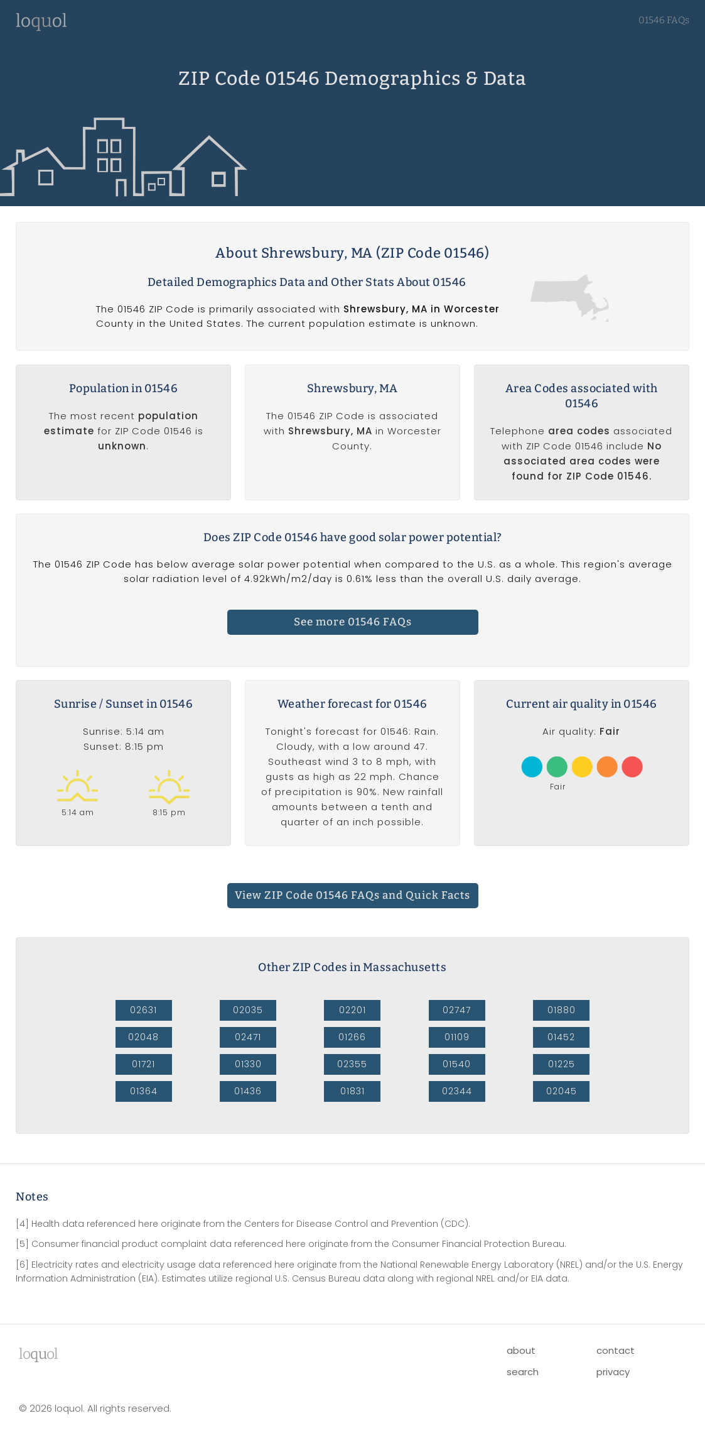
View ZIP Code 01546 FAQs (352, 895)
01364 (144, 1091)
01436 (248, 1091)
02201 (352, 1010)
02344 (457, 1091)
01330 (248, 1064)
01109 (457, 1037)
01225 (561, 1064)
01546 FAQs (663, 20)
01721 (143, 1064)
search (523, 1371)
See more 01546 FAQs (353, 622)
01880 (561, 1010)
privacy (613, 1371)
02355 (352, 1064)
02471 (248, 1037)
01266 (352, 1037)
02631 (143, 1010)
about (521, 1350)
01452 (561, 1037)
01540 (457, 1064)
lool (38, 1354)
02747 (457, 1010)
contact (615, 1350)
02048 (143, 1037)
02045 (561, 1091)
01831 (352, 1091)
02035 (248, 1010)
